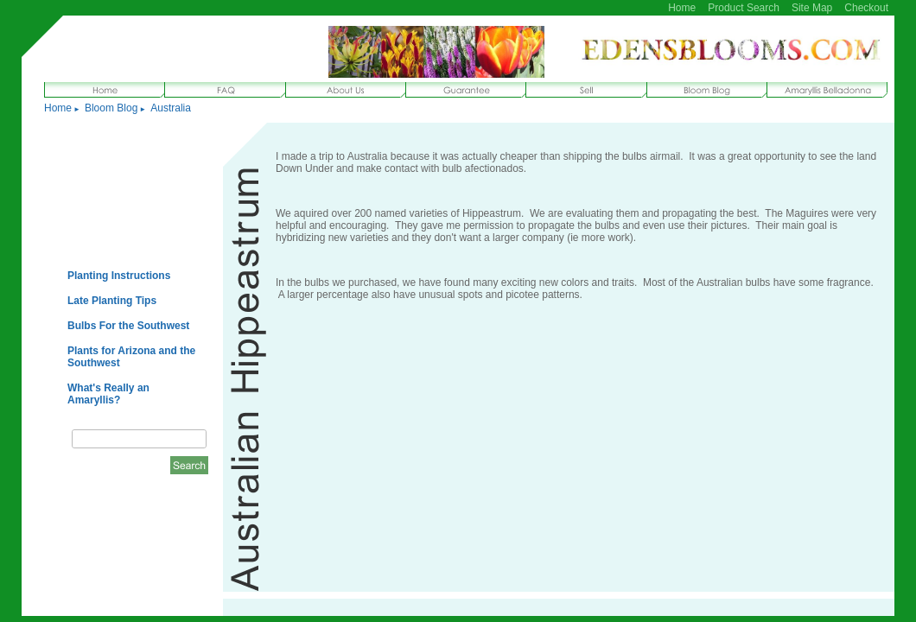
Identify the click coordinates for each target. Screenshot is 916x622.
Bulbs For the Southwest (128, 326)
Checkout (866, 8)
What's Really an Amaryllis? (108, 394)
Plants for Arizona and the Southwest (131, 357)
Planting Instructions (118, 276)
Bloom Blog (111, 108)
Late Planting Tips (111, 301)
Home (682, 8)
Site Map (812, 8)
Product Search (743, 8)
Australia (170, 108)
